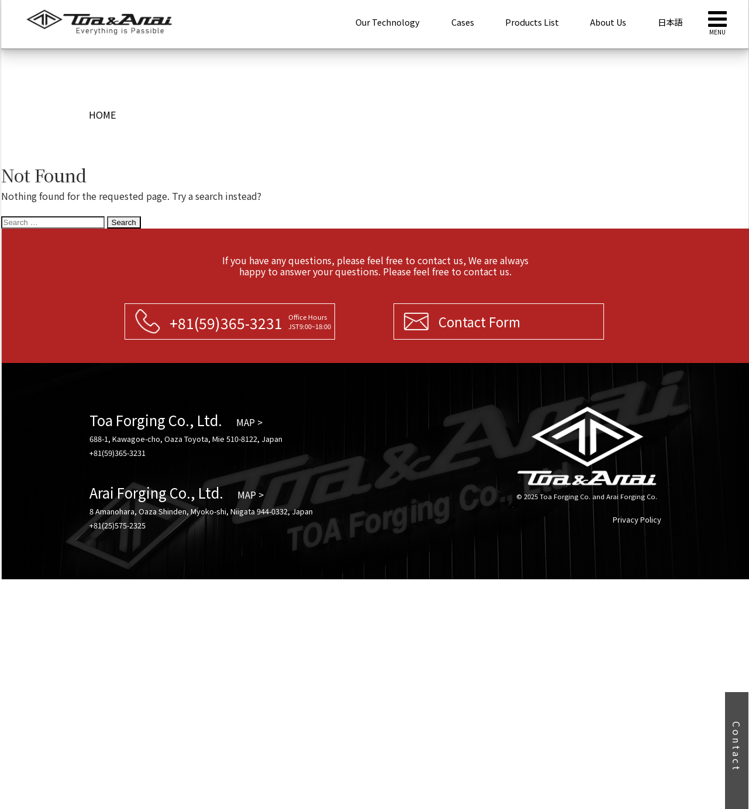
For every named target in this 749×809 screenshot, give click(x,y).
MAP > (249, 422)
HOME (102, 115)
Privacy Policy (637, 519)
